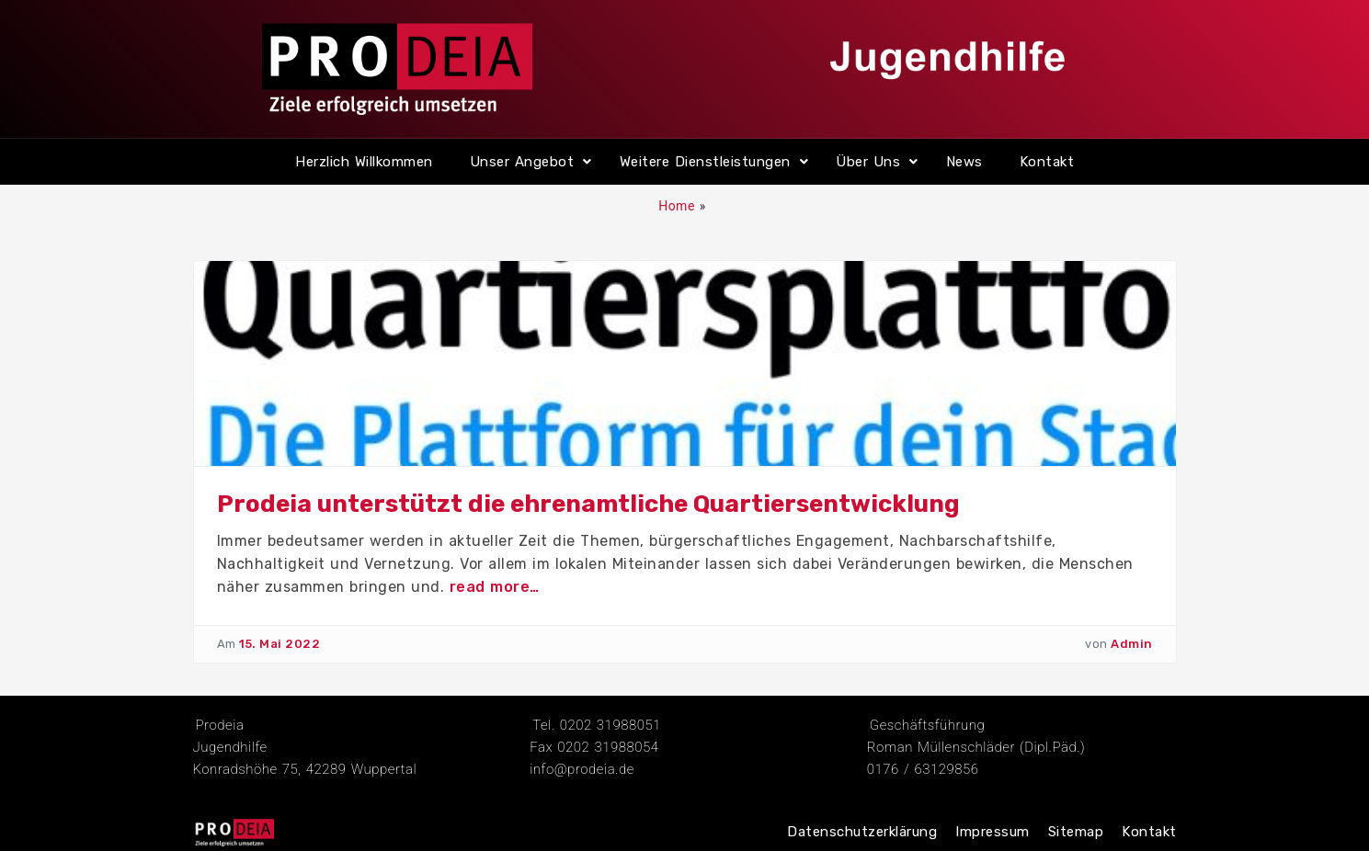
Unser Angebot (522, 161)
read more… (495, 587)
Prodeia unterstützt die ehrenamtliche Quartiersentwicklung (588, 504)
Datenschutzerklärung (862, 831)
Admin (1132, 644)
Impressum (992, 831)
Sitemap (1076, 831)
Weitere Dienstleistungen (705, 161)
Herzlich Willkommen (364, 161)
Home (676, 206)
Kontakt (1047, 161)
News (964, 161)
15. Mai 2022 (279, 644)
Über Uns (868, 161)
